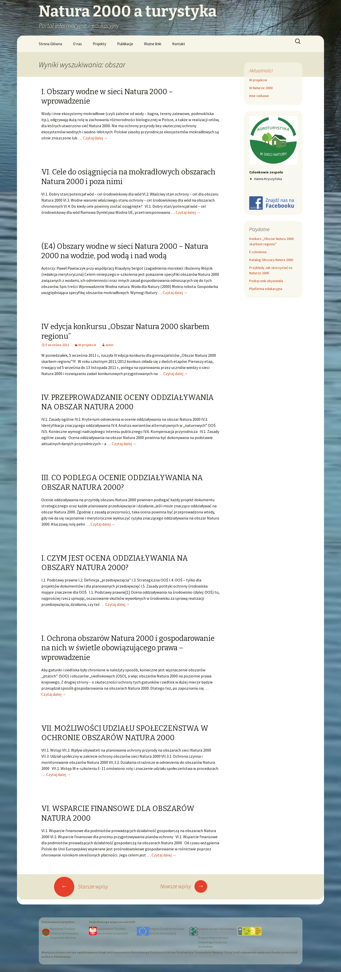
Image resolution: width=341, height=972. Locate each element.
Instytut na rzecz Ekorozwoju (217, 929)
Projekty (99, 43)
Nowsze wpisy (183, 886)
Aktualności (261, 70)
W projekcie (87, 345)
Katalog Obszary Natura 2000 (271, 259)
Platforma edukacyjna (265, 288)
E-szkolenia (257, 252)
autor (109, 345)
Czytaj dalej (95, 137)
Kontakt (178, 43)
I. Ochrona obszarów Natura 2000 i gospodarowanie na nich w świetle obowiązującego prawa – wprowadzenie (127, 648)
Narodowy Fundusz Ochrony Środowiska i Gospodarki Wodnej (64, 933)
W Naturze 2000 (261, 88)
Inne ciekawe (259, 95)
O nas (77, 43)
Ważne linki (152, 43)
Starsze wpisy (81, 886)
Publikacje (125, 43)
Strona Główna (50, 43)
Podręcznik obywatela (266, 281)
